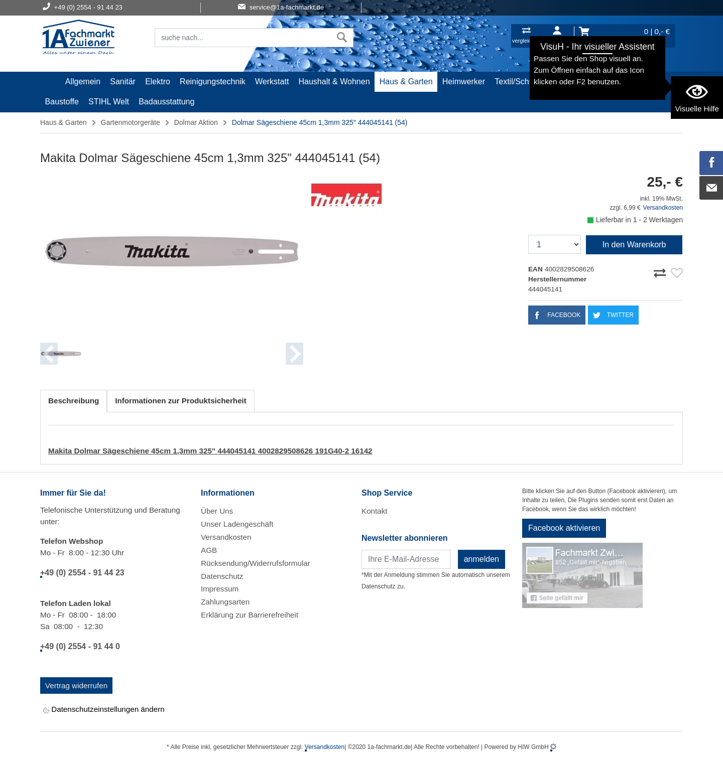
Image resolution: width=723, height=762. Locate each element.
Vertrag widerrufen (76, 685)
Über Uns (217, 511)
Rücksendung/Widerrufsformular (255, 563)
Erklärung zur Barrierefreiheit (249, 615)
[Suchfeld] (243, 37)
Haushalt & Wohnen (334, 81)
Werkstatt (272, 81)
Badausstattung (166, 101)
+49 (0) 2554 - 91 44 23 (82, 572)
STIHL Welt (108, 101)
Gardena (619, 81)
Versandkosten (663, 207)
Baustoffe (62, 101)
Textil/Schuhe (518, 81)
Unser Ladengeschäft (237, 524)
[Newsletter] (406, 559)
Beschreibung (73, 400)
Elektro (157, 81)
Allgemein (82, 81)
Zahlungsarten (225, 601)
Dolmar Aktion (196, 122)
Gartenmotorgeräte (130, 122)
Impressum (219, 588)
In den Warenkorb (634, 244)
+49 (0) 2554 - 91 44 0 (80, 646)
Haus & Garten (406, 81)
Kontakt (375, 511)
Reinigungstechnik (213, 81)
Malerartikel (573, 81)
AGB (209, 550)
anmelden (481, 559)
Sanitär (123, 81)
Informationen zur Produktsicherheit (181, 400)
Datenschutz (222, 576)
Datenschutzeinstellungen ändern (104, 710)
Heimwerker (463, 81)
